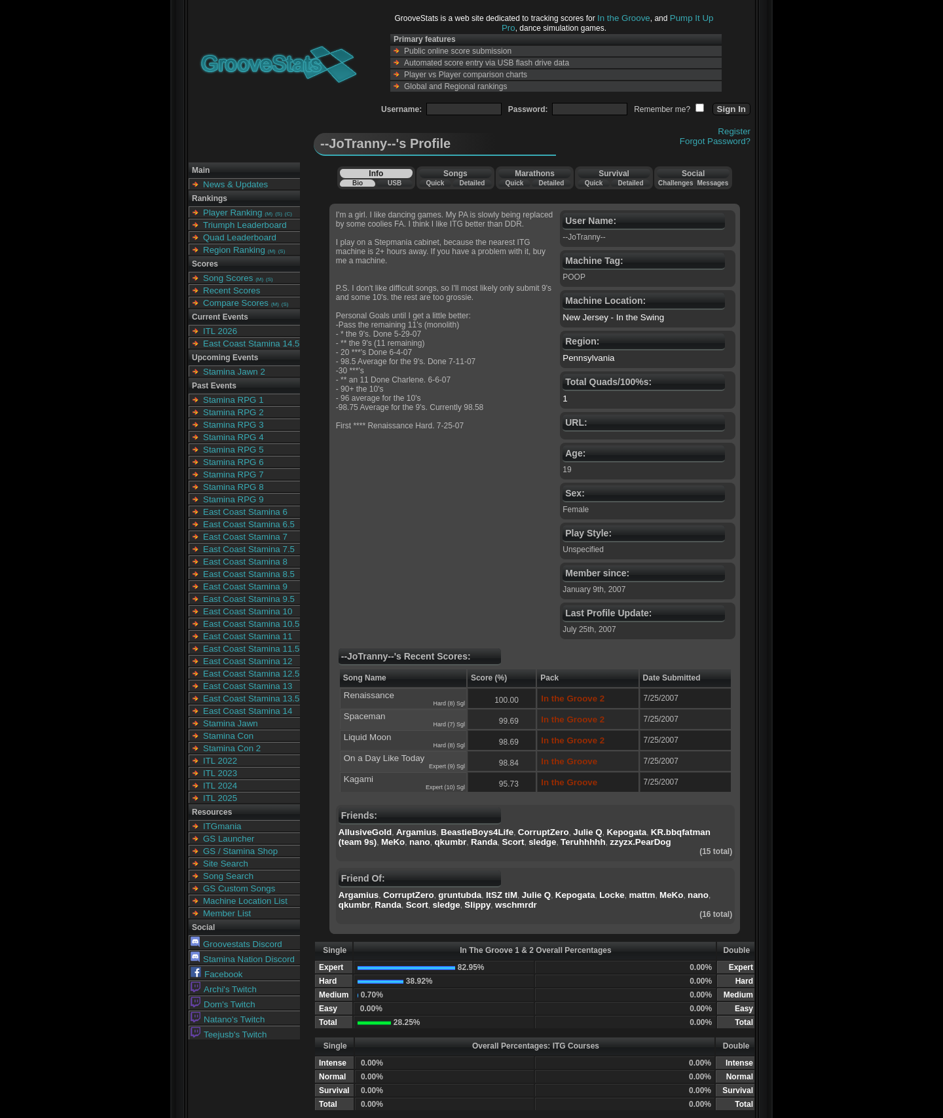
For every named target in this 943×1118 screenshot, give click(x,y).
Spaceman (365, 716)
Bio (357, 183)
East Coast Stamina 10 (247, 611)
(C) (288, 214)
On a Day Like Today (384, 758)
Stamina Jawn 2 (234, 372)
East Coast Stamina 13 (247, 686)
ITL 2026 (220, 331)
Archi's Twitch (224, 989)
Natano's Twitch (228, 1019)
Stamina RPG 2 (233, 412)
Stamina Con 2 (232, 748)
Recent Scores (231, 290)
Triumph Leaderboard (245, 225)
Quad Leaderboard (239, 237)
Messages (712, 183)
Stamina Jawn (230, 723)
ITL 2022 (220, 761)
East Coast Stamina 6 (245, 512)
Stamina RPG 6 (233, 462)
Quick (435, 183)
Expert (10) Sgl (445, 787)
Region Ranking (234, 250)
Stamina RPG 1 (233, 400)
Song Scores (228, 278)
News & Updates (235, 184)
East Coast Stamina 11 (247, 636)
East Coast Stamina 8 (245, 562)
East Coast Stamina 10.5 (251, 624)
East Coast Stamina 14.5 (251, 343)
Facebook (217, 974)
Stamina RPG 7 (233, 474)
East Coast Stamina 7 (245, 537)
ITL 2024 (220, 786)
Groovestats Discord (236, 944)
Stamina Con (228, 736)
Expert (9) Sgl (447, 766)
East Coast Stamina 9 (245, 586)
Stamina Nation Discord (243, 959)
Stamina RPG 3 (233, 425)
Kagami (358, 779)
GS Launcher (229, 839)
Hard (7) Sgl (449, 724)
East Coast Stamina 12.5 (251, 674)
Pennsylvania (588, 358)
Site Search (225, 863)
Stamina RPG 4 (233, 437)
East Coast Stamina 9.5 (249, 599)
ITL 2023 (220, 773)
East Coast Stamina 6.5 (249, 524)
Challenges (675, 183)
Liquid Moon (368, 737)
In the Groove (623, 18)
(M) (268, 214)
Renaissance (369, 695)
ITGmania (222, 826)
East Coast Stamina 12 (247, 661)
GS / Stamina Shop (240, 851)
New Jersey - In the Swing (613, 317)
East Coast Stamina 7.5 (249, 549)
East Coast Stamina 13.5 (251, 698)
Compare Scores (235, 303)
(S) (278, 214)
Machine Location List (245, 901)
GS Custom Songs (239, 888)
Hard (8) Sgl (449, 703)
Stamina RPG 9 (233, 499)
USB (394, 183)
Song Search (228, 876)
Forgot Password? (715, 141)
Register (734, 131)
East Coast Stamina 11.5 (251, 649)
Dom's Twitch (223, 1004)
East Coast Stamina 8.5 (249, 574)
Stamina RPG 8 (233, 487)
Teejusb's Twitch (229, 1034)
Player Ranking (232, 212)
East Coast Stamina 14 (247, 711)
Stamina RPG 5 (233, 450)
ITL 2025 (220, 798)
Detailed (472, 183)
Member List (227, 913)
